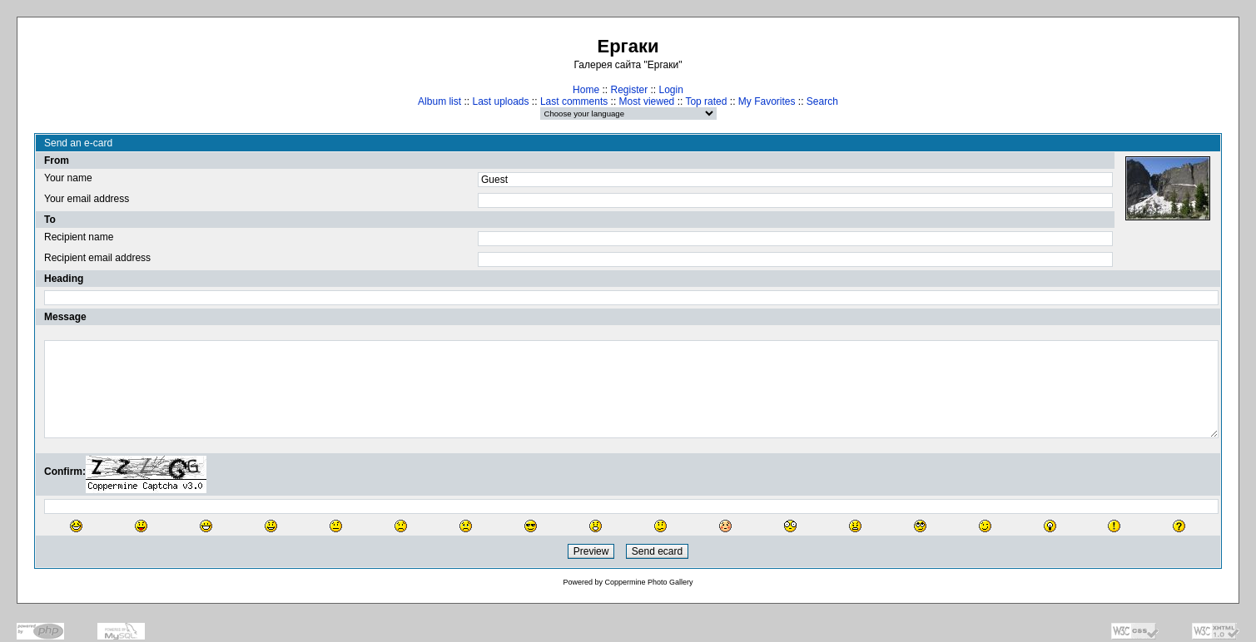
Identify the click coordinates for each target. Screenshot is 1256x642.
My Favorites (767, 101)
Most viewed (647, 101)
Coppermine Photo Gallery (648, 582)
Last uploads (500, 101)
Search (822, 101)
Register (629, 90)
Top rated (706, 101)
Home (586, 90)
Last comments (574, 101)
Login (671, 90)
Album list (439, 101)
